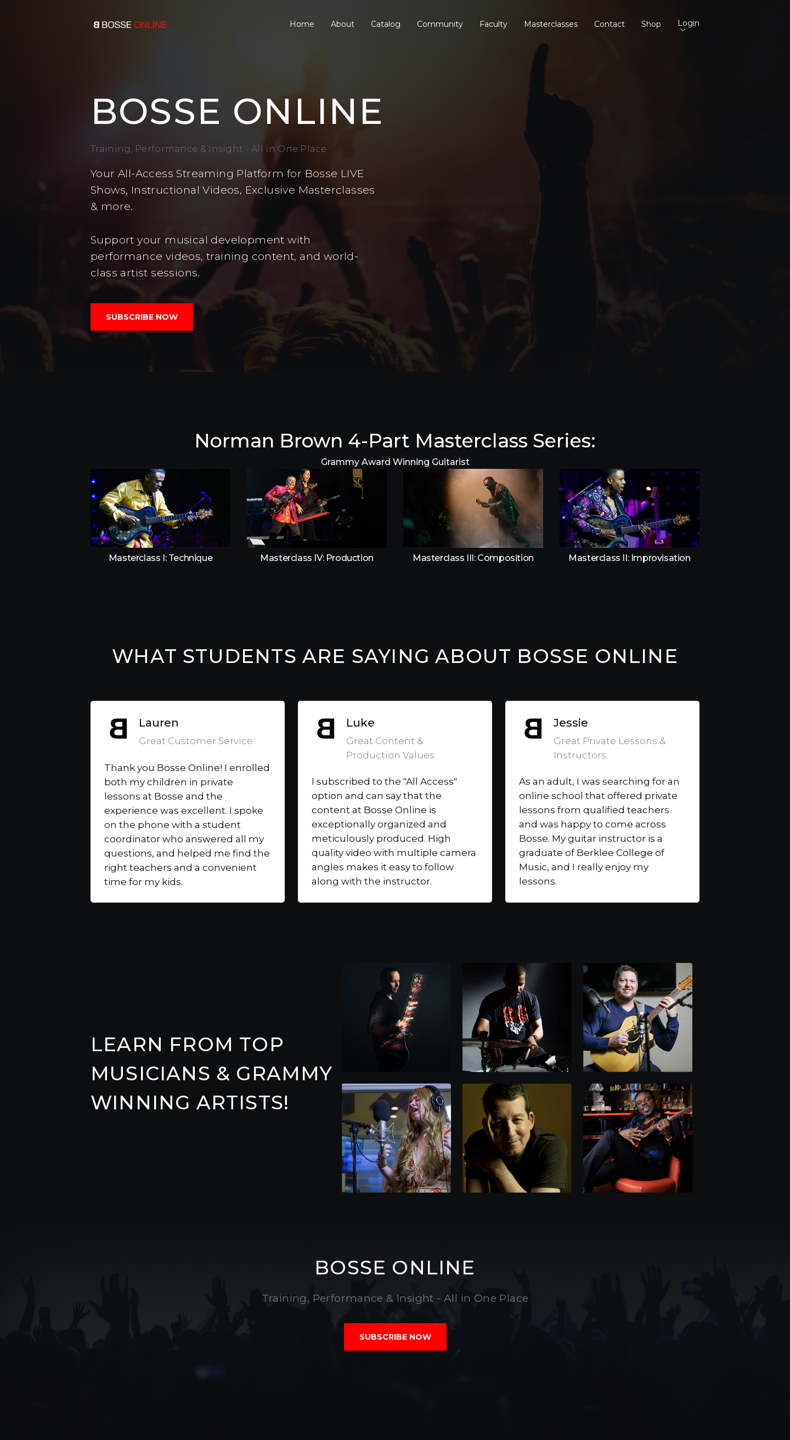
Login (688, 24)
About (342, 24)
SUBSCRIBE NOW (142, 317)
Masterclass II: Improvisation (629, 558)
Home (302, 24)
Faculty (493, 24)
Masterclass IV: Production (317, 558)
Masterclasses (551, 24)
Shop (651, 24)
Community (440, 24)
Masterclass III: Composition (473, 558)
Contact (609, 24)
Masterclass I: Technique (160, 558)
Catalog (385, 24)
